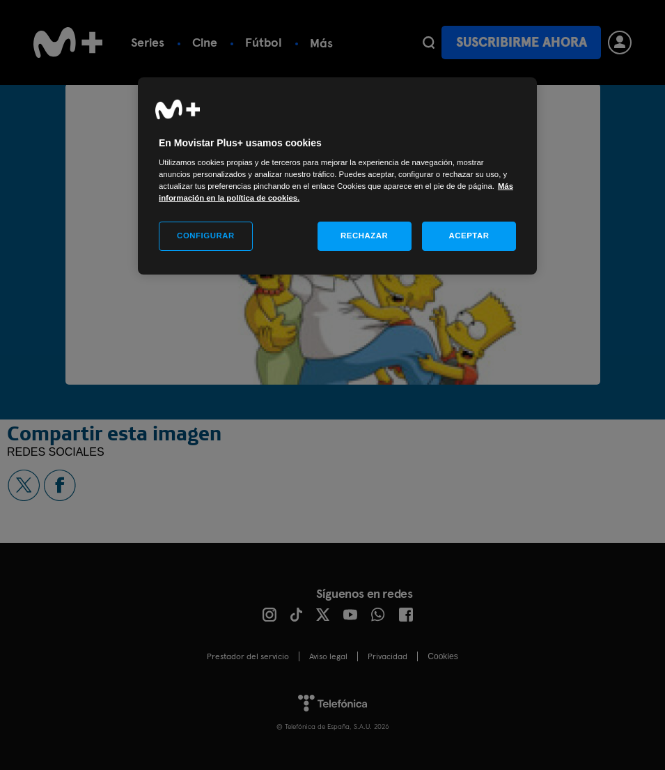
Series (147, 42)
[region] (337, 176)
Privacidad (387, 656)
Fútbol (263, 42)
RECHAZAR (364, 235)
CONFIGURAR (206, 235)
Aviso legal (328, 656)
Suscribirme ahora (521, 42)
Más (321, 43)
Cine (204, 42)
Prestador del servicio (248, 656)
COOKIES (442, 656)
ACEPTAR (468, 235)
